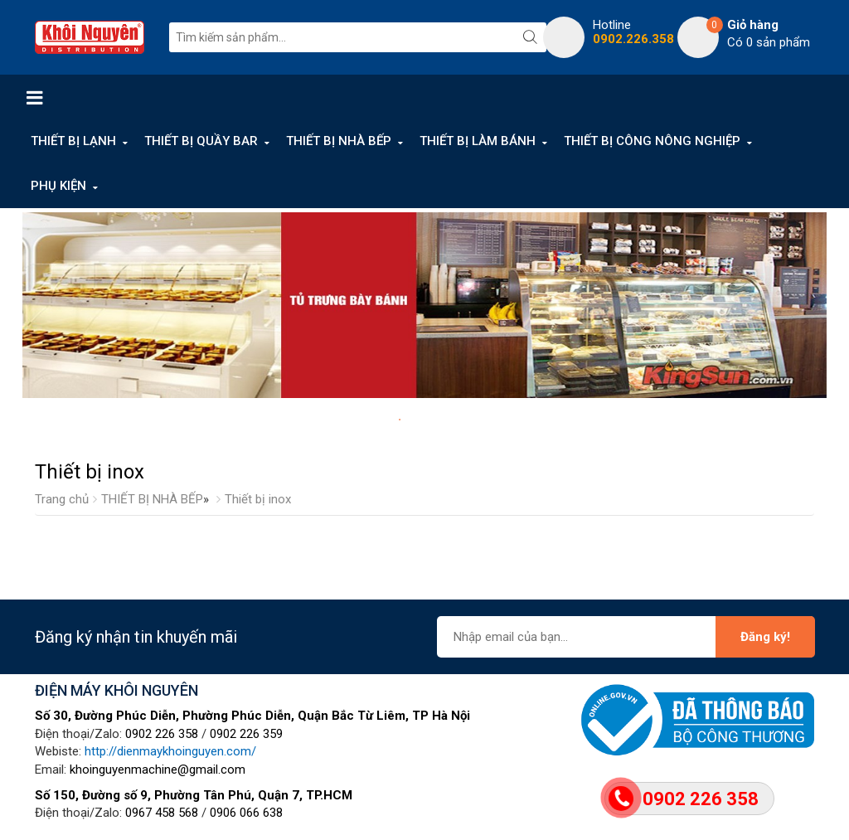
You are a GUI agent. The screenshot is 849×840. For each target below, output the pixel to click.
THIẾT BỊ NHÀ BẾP (338, 141)
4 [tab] (449, 419)
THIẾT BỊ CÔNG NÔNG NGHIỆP (652, 141)
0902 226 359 (246, 733)
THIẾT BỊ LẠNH (73, 141)
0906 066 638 (246, 812)
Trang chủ (62, 499)
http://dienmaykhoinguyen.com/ (170, 751)
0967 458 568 (161, 812)
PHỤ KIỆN (58, 185)
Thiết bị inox (258, 499)
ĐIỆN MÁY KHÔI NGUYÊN (116, 690)
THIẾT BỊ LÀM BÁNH (478, 141)
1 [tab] (399, 419)
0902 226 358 (161, 733)
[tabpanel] (424, 305)
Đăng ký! (765, 636)
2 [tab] (416, 419)
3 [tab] (432, 419)
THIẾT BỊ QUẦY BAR (201, 141)
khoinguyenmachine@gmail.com (157, 769)
